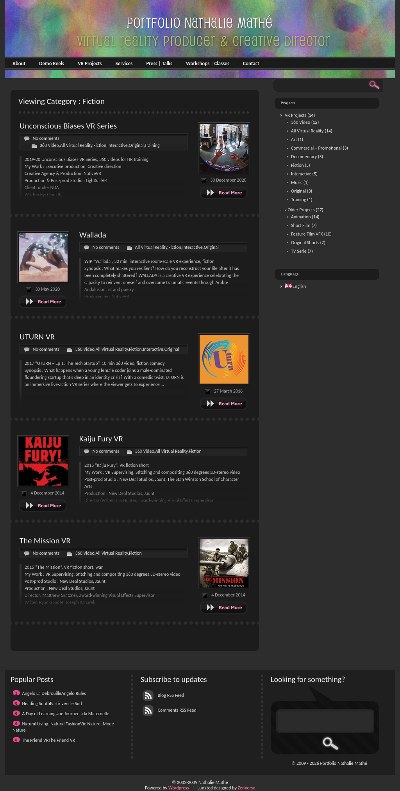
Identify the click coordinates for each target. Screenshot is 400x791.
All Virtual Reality (76, 145)
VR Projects (90, 63)
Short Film (301, 225)
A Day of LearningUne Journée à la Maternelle (65, 713)
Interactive (117, 145)
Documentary (304, 156)
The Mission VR (45, 541)
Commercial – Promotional (316, 148)
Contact (251, 63)
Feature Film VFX (307, 234)
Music (296, 182)
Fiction (99, 145)
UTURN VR (37, 337)
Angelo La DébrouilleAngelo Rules (54, 693)
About (18, 63)
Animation (301, 217)
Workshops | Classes (207, 63)
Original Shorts (305, 242)
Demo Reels (51, 63)
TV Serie (299, 251)
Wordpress (178, 788)
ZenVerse (246, 788)
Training (152, 145)
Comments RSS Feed (169, 710)
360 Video (49, 145)
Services (123, 63)
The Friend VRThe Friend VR (48, 740)
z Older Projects (299, 209)
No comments (46, 138)
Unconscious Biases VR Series (68, 126)
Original (136, 145)
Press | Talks (159, 63)
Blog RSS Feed (163, 695)
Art (294, 139)
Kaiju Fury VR (101, 439)
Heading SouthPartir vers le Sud (52, 703)
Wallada (92, 235)
